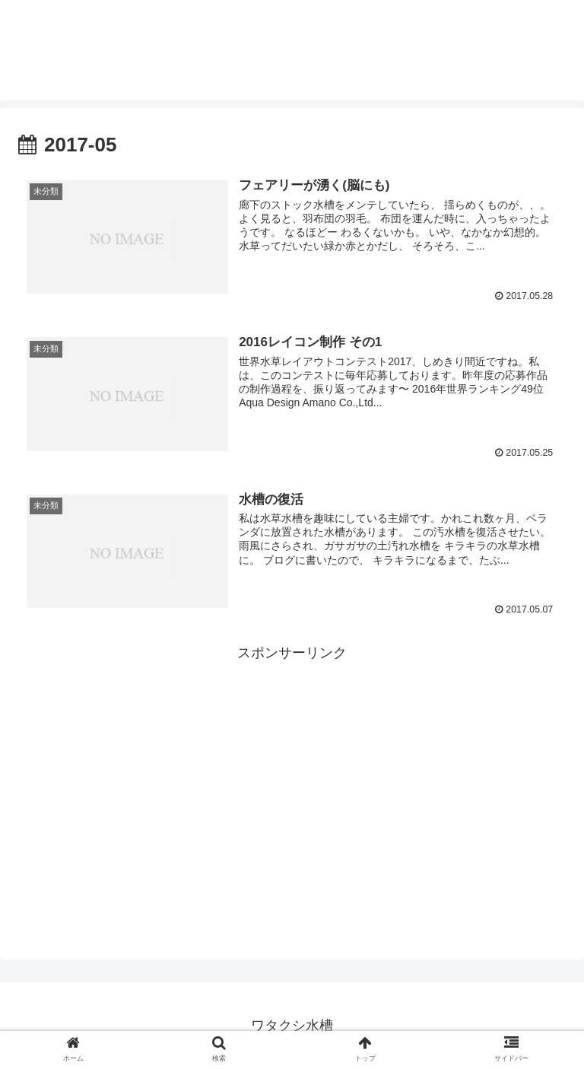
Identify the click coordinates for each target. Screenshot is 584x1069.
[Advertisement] (292, 770)
